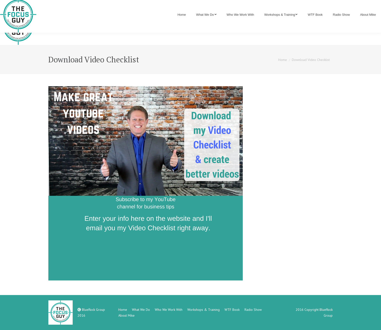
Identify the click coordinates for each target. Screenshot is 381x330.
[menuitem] (181, 26)
